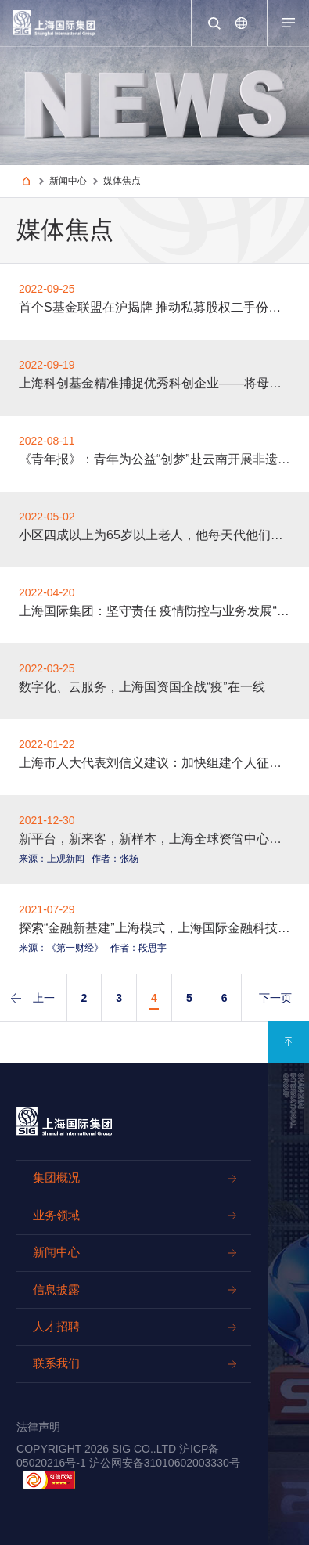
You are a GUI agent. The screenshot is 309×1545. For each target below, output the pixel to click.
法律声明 (38, 1427)
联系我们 (56, 1363)
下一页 (275, 998)
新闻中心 (68, 180)
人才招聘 (56, 1326)
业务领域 (56, 1215)
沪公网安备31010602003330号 (164, 1463)
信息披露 (56, 1290)
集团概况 (56, 1178)
